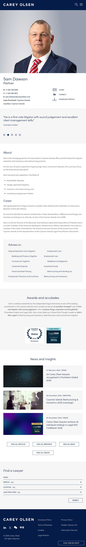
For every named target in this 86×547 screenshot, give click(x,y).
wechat (15, 525)
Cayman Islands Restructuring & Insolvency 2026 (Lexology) (62, 401)
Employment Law (54, 251)
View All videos (43, 451)
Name (5, 475)
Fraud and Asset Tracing (21, 271)
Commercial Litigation (21, 261)
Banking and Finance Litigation (24, 256)
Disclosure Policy (45, 518)
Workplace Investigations (57, 261)
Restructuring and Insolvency (55, 276)
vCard (61, 90)
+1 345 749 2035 (12, 89)
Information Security (69, 528)
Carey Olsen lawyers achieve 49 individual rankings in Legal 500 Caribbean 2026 (62, 424)
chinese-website (22, 525)
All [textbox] (12, 480)
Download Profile (66, 99)
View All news (69, 443)
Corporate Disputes (20, 266)
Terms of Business (45, 523)
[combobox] (43, 480)
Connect (62, 94)
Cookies (41, 528)
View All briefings (44, 443)
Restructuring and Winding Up (59, 271)
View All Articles (18, 443)
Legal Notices (43, 533)
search (75, 498)
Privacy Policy (66, 518)
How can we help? (71, 543)
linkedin (4, 525)
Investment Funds (51, 266)
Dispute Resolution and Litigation (21, 251)
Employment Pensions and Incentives (23, 276)
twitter (10, 526)
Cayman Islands (23, 100)
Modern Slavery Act (69, 523)
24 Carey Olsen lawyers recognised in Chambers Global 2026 (62, 377)
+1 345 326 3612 (12, 93)
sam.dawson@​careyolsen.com (17, 96)
